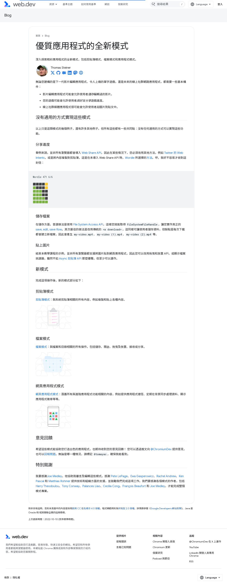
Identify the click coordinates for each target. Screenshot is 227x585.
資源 (51, 4)
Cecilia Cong (111, 486)
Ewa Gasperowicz (142, 476)
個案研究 (123, 4)
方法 (149, 158)
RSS (191, 561)
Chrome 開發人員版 (164, 541)
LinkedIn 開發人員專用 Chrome (201, 554)
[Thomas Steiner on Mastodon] (75, 74)
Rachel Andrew (166, 476)
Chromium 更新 (161, 547)
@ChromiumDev (161, 449)
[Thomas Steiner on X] (53, 74)
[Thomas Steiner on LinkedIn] (70, 74)
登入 (220, 4)
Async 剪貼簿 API (70, 258)
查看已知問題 (123, 547)
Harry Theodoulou (47, 486)
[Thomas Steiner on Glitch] (64, 74)
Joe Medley (54, 476)
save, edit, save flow (49, 229)
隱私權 (16, 577)
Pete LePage (119, 476)
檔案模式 (41, 347)
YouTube (194, 547)
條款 (6, 577)
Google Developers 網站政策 (166, 508)
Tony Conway (70, 486)
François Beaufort (134, 486)
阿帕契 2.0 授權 (126, 508)
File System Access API (88, 224)
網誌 (106, 4)
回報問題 (50, 454)
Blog (7, 15)
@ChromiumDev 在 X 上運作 (205, 541)
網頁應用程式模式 (47, 394)
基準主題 (68, 4)
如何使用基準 (88, 4)
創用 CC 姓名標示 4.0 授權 (86, 508)
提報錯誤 (121, 541)
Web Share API (91, 153)
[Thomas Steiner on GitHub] (58, 74)
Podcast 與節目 (161, 558)
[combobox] (167, 4)
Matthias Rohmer (59, 481)
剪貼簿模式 (43, 300)
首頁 (38, 35)
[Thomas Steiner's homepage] (81, 74)
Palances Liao (91, 486)
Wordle (129, 158)
